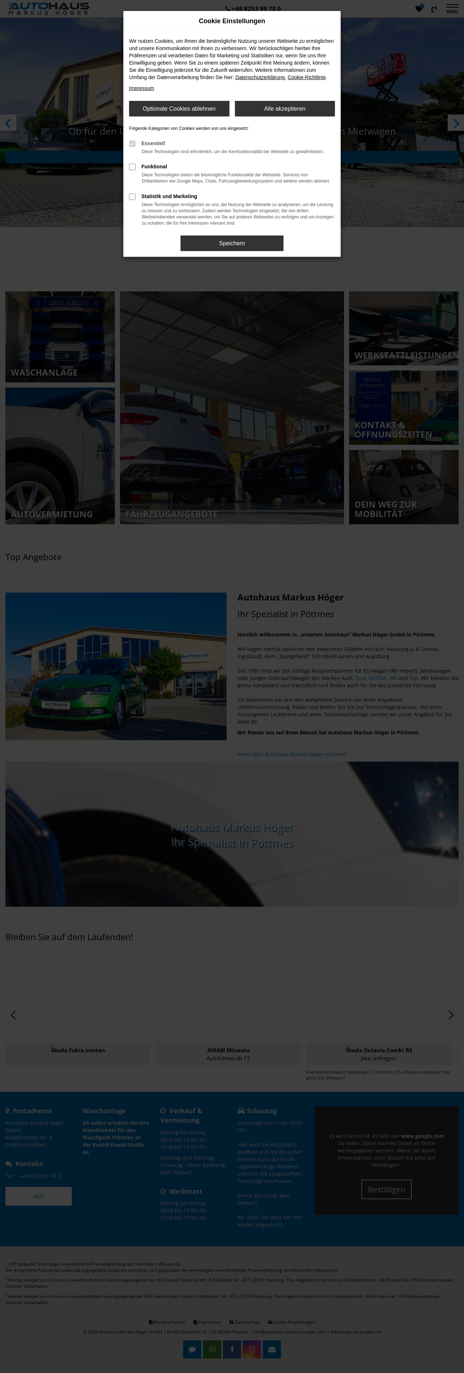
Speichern (232, 243)
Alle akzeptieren (285, 109)
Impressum (141, 88)
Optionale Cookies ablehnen (179, 109)
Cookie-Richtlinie (306, 77)
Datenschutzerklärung (260, 77)
